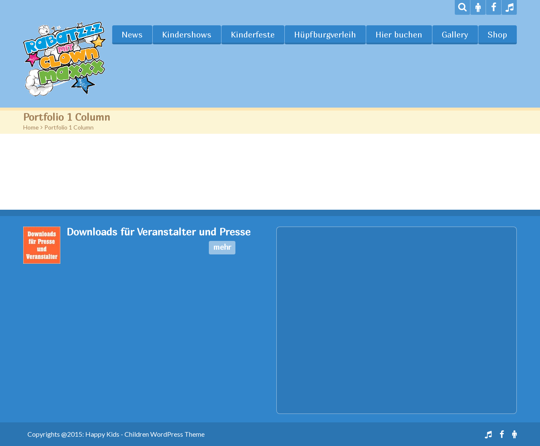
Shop (497, 34)
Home (31, 127)
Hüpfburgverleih (325, 34)
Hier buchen (398, 34)
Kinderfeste (253, 34)
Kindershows (186, 34)
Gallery (455, 34)
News (132, 34)
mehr (222, 247)
